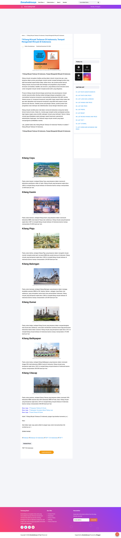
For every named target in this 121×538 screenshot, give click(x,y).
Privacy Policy (51, 517)
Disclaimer (50, 516)
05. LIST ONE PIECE (81, 106)
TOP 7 (61, 438)
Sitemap (50, 519)
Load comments (46, 452)
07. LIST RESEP (80, 113)
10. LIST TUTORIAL (81, 123)
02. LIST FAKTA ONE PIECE (83, 95)
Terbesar (26, 438)
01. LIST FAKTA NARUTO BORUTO (85, 92)
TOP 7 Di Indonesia (51, 438)
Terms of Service (52, 521)
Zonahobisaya (86, 535)
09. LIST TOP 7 (80, 120)
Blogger (98, 535)
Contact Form (51, 514)
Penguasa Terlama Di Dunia (38, 408)
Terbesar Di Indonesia (37, 438)
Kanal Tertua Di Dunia (36, 412)
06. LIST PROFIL (80, 109)
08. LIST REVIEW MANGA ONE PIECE (86, 116)
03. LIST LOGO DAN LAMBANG (85, 99)
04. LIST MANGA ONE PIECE (84, 102)
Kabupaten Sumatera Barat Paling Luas (41, 410)
